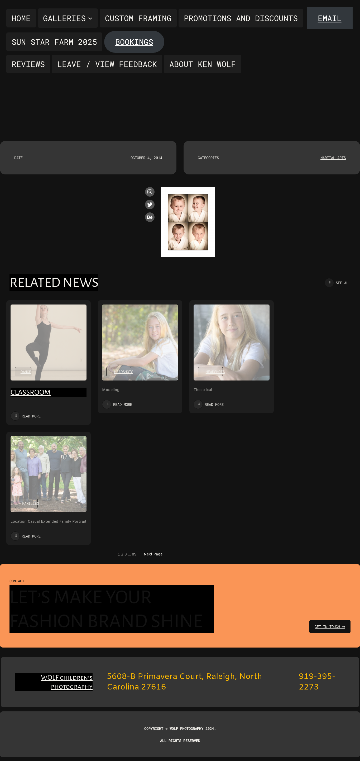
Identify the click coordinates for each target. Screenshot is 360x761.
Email (330, 18)
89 (134, 554)
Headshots (123, 371)
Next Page (153, 554)
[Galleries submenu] (68, 18)
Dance (26, 371)
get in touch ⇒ (329, 626)
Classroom (31, 392)
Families (30, 503)
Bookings (134, 42)
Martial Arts (333, 157)
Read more (31, 415)
